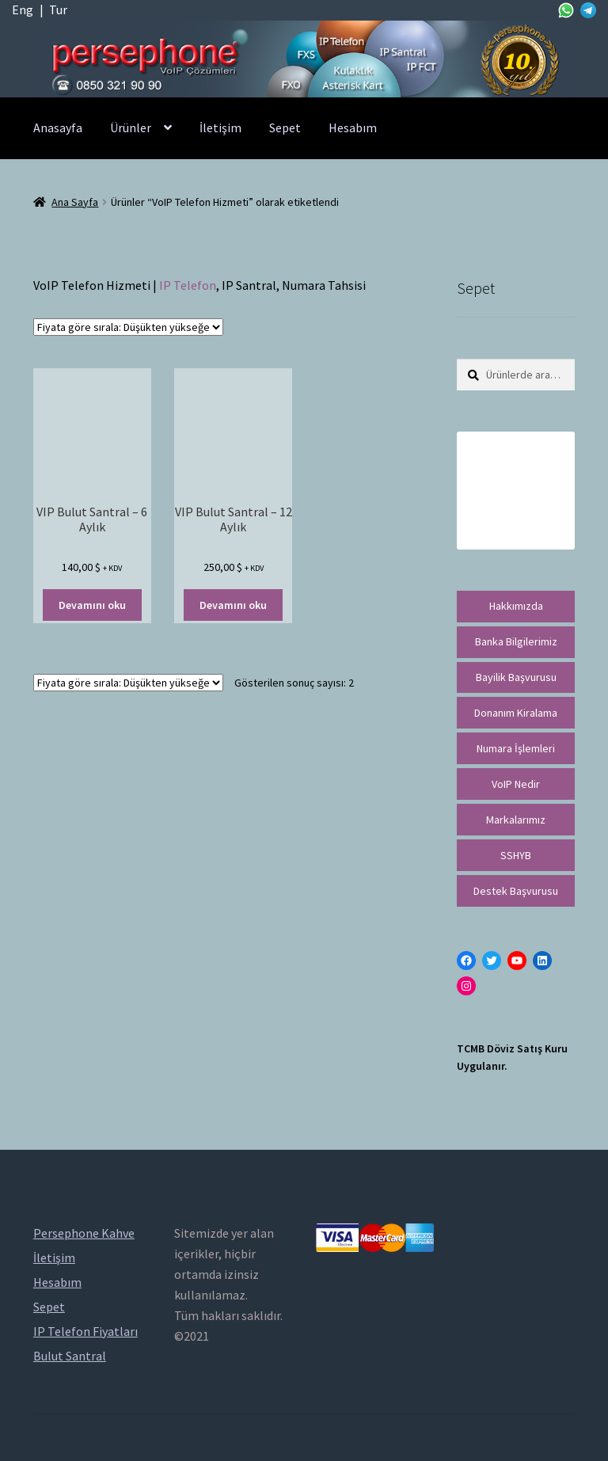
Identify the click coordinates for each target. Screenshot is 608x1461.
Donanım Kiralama (515, 713)
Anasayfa (57, 127)
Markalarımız (515, 819)
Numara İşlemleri (516, 748)
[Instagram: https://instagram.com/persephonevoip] (466, 985)
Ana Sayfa (74, 202)
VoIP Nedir (516, 784)
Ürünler (130, 127)
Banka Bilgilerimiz (516, 641)
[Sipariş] (128, 327)
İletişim (220, 127)
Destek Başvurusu (515, 891)
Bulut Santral (69, 1356)
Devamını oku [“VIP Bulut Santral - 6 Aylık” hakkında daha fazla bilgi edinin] (92, 605)
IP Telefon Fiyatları (85, 1331)
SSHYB (515, 855)
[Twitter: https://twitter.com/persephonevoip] (491, 960)
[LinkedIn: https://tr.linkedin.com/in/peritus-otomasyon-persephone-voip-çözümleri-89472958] (542, 960)
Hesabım (353, 127)
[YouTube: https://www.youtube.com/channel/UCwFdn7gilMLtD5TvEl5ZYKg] (516, 960)
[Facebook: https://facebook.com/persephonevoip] (466, 960)
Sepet (285, 127)
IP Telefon (187, 285)
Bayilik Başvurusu (516, 677)
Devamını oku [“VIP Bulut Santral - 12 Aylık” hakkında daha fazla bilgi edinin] (233, 605)
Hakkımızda (516, 606)
